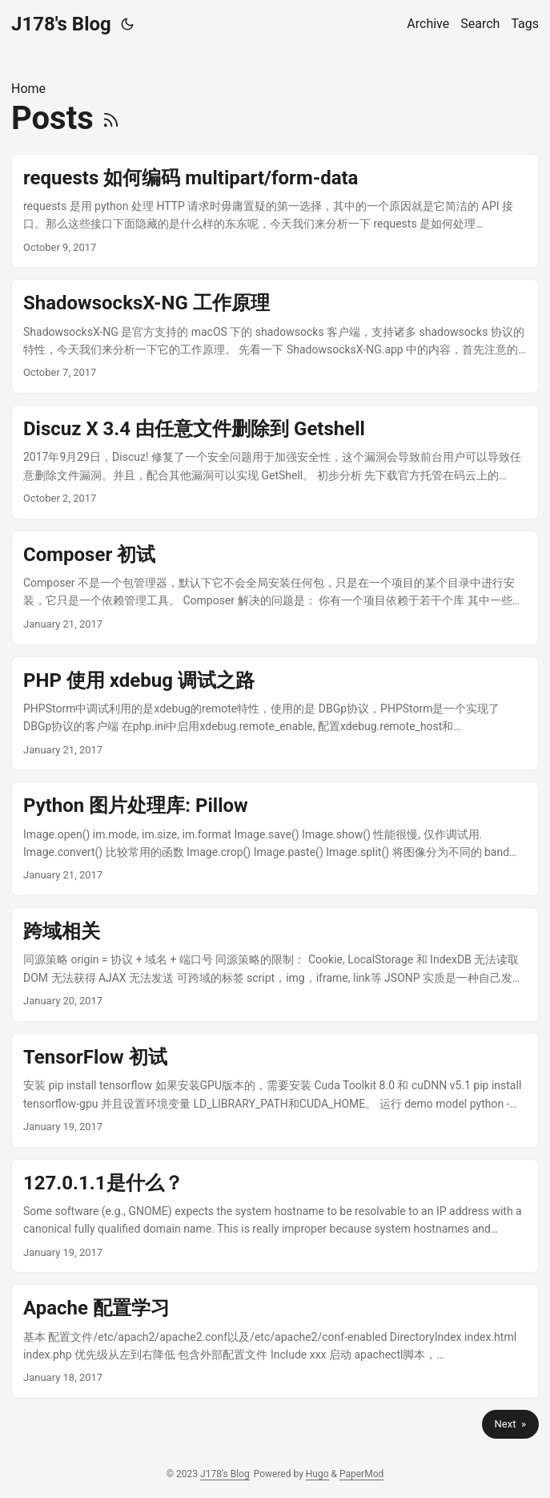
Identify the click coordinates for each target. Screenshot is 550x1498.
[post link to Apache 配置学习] (275, 1341)
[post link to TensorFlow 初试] (275, 1090)
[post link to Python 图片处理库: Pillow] (275, 838)
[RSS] (111, 118)
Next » (510, 1424)
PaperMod (361, 1474)
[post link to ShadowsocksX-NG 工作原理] (275, 336)
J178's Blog (61, 24)
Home (28, 88)
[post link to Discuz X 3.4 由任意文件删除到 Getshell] (275, 462)
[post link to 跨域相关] (275, 964)
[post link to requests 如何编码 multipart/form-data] (275, 211)
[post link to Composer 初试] (275, 587)
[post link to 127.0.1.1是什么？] (275, 1216)
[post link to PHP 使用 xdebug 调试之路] (275, 713)
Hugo (317, 1474)
